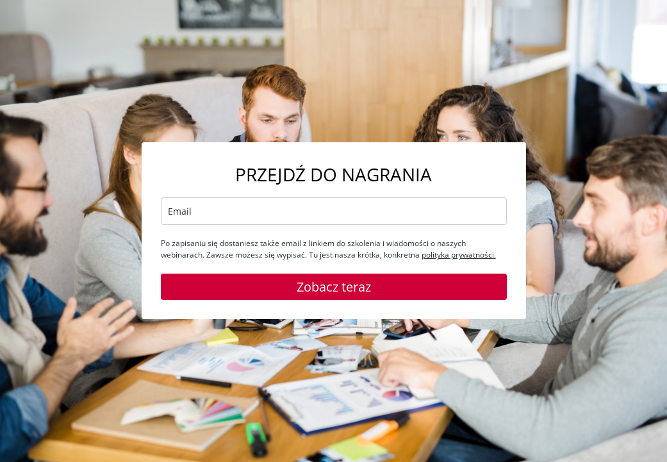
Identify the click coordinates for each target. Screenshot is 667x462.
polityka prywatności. (459, 254)
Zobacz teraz (334, 286)
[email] (334, 211)
